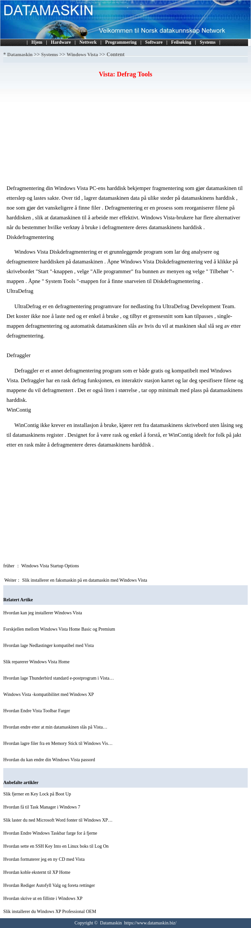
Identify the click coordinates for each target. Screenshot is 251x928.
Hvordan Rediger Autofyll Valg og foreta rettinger (49, 885)
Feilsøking (181, 42)
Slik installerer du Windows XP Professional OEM (50, 911)
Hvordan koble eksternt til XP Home (37, 872)
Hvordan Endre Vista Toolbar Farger (37, 710)
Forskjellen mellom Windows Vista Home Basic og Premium (59, 629)
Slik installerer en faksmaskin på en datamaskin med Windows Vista (85, 580)
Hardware (61, 42)
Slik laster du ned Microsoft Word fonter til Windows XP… (57, 820)
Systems (207, 42)
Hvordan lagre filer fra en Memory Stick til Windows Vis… (57, 743)
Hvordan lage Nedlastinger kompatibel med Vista (49, 645)
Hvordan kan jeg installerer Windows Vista (43, 612)
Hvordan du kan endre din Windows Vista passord (49, 759)
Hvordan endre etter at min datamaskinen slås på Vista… (55, 727)
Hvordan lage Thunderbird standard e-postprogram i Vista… (58, 678)
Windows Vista (82, 54)
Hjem (36, 42)
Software (153, 42)
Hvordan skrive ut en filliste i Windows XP (43, 898)
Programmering (121, 42)
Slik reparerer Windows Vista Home (37, 661)
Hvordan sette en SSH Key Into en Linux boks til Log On (56, 846)
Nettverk (88, 42)
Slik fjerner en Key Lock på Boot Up (37, 794)
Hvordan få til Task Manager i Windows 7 (42, 807)
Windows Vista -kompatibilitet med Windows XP (49, 694)
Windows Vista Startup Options (50, 565)
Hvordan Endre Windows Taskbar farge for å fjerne (50, 833)
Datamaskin (20, 54)
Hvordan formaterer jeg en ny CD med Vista (44, 859)
